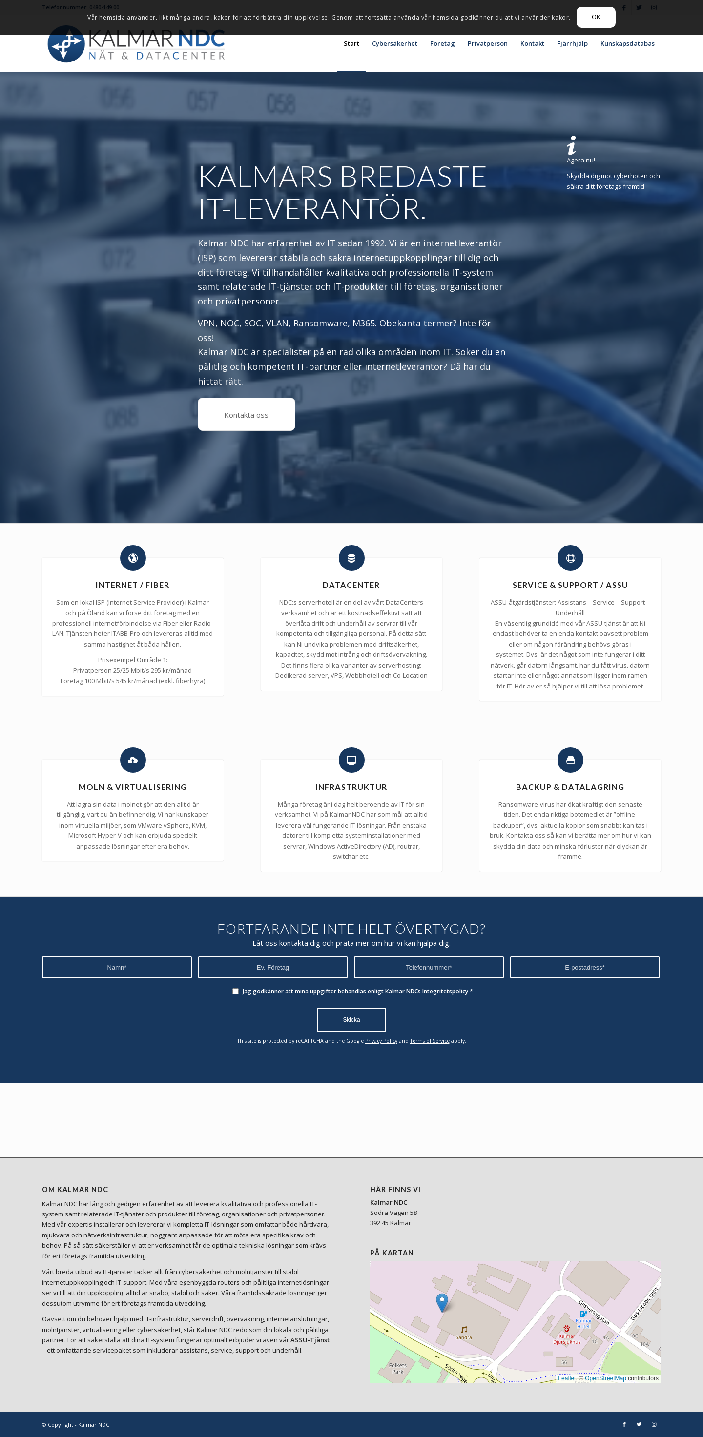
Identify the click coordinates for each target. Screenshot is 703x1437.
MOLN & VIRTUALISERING (133, 786)
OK (596, 17)
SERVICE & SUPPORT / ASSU (570, 584)
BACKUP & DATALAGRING (570, 786)
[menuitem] (351, 43)
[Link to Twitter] (639, 1424)
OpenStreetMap (605, 1378)
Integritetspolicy (445, 991)
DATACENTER (351, 584)
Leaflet (567, 1378)
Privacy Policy (381, 1040)
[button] (442, 1303)
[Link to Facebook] (624, 1424)
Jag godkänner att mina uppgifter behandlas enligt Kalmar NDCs (358, 991)
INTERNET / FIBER (132, 584)
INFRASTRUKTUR (351, 786)
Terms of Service (430, 1040)
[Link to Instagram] (653, 1424)
